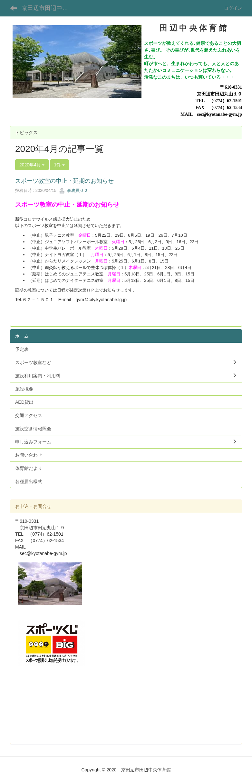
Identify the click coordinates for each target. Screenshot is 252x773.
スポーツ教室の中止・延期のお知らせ (64, 181)
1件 (59, 164)
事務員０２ (73, 190)
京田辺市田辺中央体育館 (49, 8)
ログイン (233, 8)
